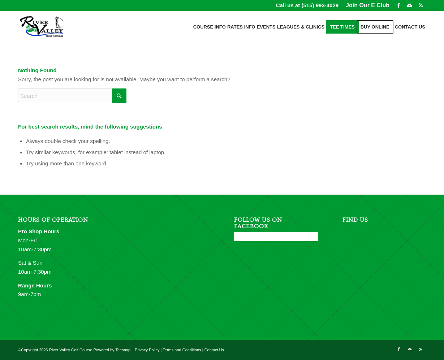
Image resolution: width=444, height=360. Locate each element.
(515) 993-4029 (320, 5)
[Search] (72, 95)
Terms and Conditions (182, 350)
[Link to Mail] (409, 5)
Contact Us (214, 350)
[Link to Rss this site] (420, 5)
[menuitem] (365, 5)
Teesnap (122, 350)
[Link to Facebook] (398, 5)
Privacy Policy (147, 350)
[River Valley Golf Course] (42, 27)
